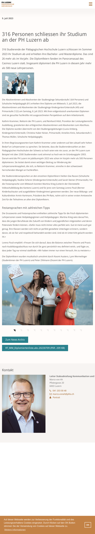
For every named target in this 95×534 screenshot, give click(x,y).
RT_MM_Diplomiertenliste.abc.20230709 (35, 348)
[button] (6, 291)
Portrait (56, 397)
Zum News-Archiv (15, 339)
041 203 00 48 (59, 390)
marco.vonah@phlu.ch (63, 394)
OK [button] (87, 525)
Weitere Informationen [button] (15, 530)
